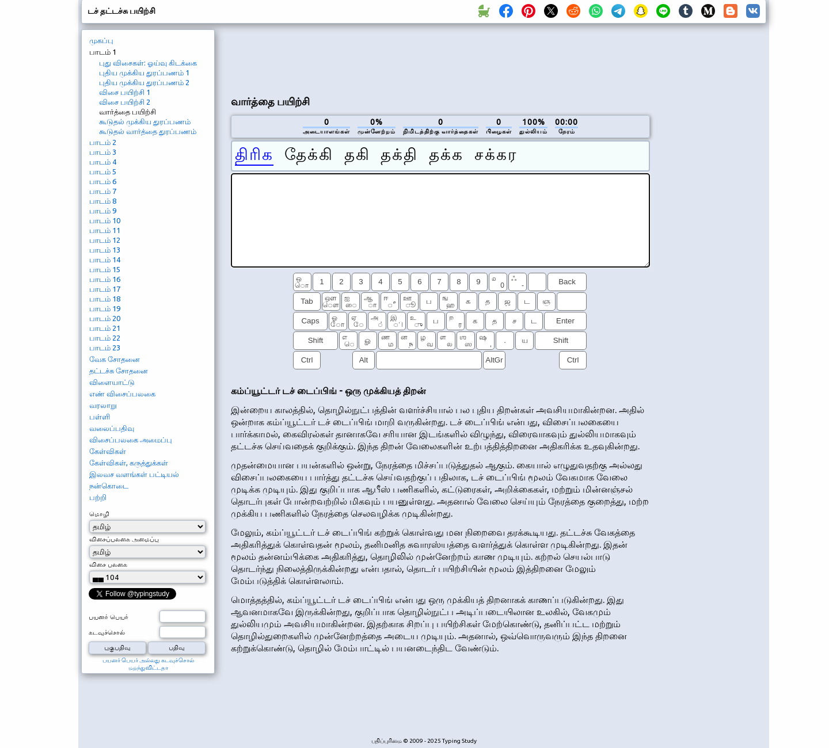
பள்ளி (99, 417)
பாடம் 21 (104, 328)
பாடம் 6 (102, 181)
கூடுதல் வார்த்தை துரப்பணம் (147, 131)
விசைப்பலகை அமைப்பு (130, 440)
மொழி (99, 513)
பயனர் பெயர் (108, 616)
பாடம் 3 (102, 152)
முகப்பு (101, 40)
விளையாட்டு (112, 382)
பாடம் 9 (102, 211)
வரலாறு (103, 405)
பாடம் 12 (104, 240)
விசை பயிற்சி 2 (124, 102)
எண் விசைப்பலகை (122, 394)
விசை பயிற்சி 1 (124, 92)
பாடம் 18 (104, 299)
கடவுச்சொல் (107, 632)
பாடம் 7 (102, 191)
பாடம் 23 (104, 348)
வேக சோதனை (114, 359)
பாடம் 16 (104, 279)
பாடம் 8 (102, 201)
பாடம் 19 (104, 308)
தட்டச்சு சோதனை (118, 371)
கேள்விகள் (107, 451)
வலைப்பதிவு (111, 428)
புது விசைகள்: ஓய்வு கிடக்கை (148, 63)
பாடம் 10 (104, 220)
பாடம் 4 (102, 162)
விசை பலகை (108, 564)
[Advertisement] (440, 58)
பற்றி (98, 497)
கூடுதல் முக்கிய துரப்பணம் (145, 121)
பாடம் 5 (102, 171)
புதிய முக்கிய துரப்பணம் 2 (144, 82)
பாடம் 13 (104, 250)
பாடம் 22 (104, 338)
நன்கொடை (108, 486)
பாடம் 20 (104, 318)
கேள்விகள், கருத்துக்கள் (128, 463)
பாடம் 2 (102, 142)
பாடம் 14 (104, 259)
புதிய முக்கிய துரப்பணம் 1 (144, 72)
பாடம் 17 (104, 289)
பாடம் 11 (104, 230)
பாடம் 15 (104, 269)
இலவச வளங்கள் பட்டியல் (134, 474)
